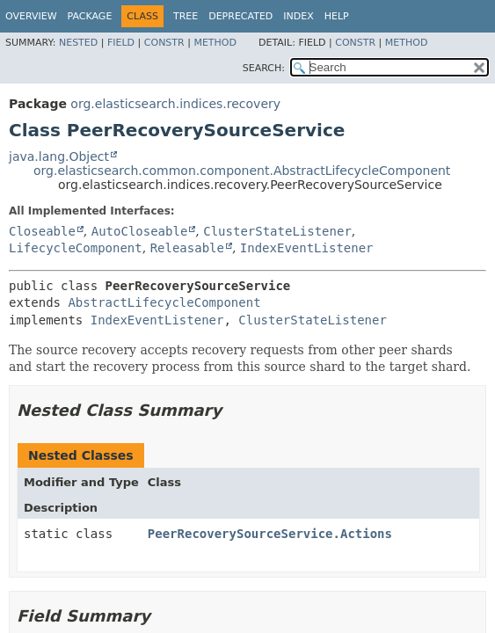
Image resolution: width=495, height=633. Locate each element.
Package (90, 16)
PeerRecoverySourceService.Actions (270, 534)
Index (298, 16)
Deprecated (240, 16)
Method (215, 42)
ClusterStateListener (277, 231)
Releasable (187, 248)
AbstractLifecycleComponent (164, 302)
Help (336, 16)
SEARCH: (264, 68)
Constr (164, 42)
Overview (31, 16)
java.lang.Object (59, 156)
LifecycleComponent (75, 248)
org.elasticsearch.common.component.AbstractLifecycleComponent (241, 171)
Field (121, 42)
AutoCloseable (139, 231)
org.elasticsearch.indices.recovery (175, 104)
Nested (78, 42)
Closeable (42, 231)
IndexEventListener (307, 248)
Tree (185, 16)
